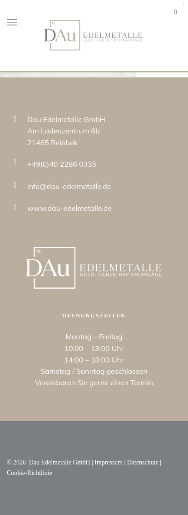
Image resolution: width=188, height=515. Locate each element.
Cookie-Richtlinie (29, 472)
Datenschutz (142, 462)
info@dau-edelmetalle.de (69, 186)
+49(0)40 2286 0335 (61, 163)
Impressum (108, 462)
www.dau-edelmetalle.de (69, 208)
